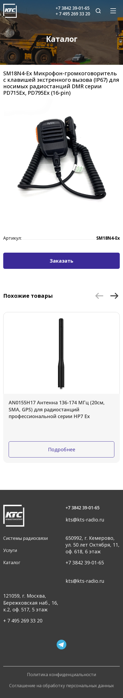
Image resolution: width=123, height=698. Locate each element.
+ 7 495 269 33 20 (22, 620)
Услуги (10, 550)
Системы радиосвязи (25, 538)
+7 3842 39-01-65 (83, 508)
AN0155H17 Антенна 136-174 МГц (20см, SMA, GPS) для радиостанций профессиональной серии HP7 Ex (57, 409)
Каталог (11, 562)
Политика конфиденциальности (61, 674)
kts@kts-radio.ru (85, 519)
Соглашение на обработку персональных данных (61, 686)
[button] (99, 295)
